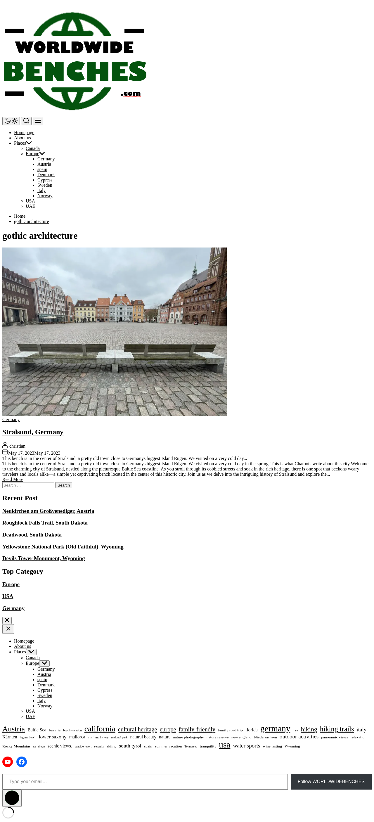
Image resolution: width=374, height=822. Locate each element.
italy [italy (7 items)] (361, 729)
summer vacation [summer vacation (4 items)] (168, 746)
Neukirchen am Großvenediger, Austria (48, 511)
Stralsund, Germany (32, 432)
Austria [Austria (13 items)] (13, 729)
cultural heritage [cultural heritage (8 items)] (137, 729)
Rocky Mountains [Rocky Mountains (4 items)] (16, 746)
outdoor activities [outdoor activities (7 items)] (299, 736)
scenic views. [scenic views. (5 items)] (60, 745)
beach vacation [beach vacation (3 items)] (72, 730)
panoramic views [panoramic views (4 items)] (334, 737)
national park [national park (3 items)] (119, 737)
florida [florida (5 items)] (251, 729)
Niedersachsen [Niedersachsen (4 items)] (265, 737)
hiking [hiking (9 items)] (309, 729)
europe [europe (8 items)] (168, 729)
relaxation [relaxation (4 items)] (358, 737)
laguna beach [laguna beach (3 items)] (28, 737)
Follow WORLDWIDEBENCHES (331, 781)
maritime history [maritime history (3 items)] (98, 737)
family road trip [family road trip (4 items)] (230, 730)
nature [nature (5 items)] (164, 736)
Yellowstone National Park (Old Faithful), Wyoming (63, 547)
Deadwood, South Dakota (32, 535)
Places (20, 143)
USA (30, 200)
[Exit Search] (7, 620)
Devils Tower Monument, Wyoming (43, 558)
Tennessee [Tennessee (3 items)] (190, 746)
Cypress (45, 179)
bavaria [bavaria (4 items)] (54, 730)
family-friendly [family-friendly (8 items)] (197, 729)
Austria (44, 164)
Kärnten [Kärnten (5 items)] (9, 736)
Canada (33, 148)
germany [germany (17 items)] (275, 728)
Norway (45, 195)
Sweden (44, 185)
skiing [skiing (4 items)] (111, 746)
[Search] (26, 121)
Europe (32, 153)
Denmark (46, 174)
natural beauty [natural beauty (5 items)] (143, 736)
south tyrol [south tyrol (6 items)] (130, 746)
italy (41, 190)
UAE (30, 206)
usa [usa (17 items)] (224, 744)
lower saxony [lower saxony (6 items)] (53, 737)
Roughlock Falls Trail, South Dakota (45, 523)
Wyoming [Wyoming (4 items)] (292, 746)
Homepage (24, 132)
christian (17, 446)
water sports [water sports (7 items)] (246, 746)
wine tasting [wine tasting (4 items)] (272, 746)
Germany (46, 158)
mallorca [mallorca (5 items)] (77, 736)
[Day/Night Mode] (11, 121)
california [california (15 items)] (99, 728)
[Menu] (38, 121)
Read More (12, 479)
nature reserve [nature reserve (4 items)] (218, 737)
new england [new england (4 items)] (241, 737)
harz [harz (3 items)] (295, 730)
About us (22, 137)
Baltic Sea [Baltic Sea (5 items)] (36, 729)
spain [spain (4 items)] (148, 746)
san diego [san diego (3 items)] (39, 746)
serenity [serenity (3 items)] (99, 746)
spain (42, 169)
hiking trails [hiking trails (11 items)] (337, 729)
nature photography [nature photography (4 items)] (188, 737)
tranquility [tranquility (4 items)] (208, 746)
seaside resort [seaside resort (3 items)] (83, 746)
